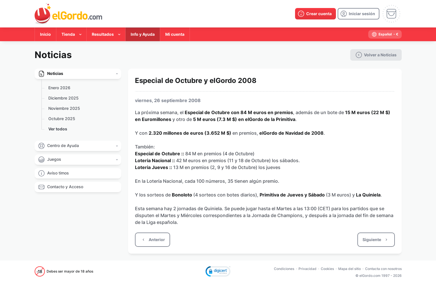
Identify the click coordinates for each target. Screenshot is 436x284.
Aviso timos (58, 172)
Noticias (55, 73)
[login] (358, 13)
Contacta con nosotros (383, 269)
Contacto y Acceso (65, 186)
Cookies (327, 269)
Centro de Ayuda (63, 145)
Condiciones (284, 269)
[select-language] (385, 34)
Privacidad (307, 269)
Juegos (54, 159)
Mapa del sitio (349, 269)
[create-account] (315, 13)
